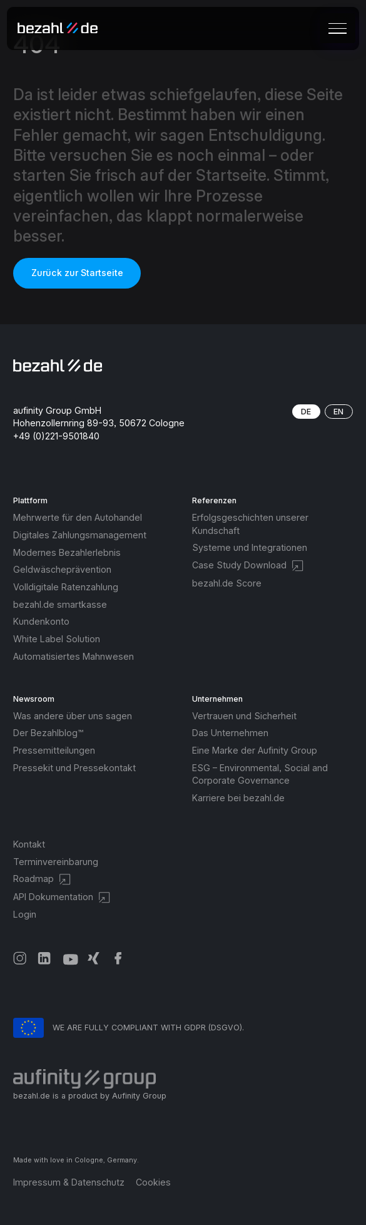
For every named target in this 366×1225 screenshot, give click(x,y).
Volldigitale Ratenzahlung (65, 587)
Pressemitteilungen (54, 750)
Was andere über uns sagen (72, 715)
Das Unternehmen (230, 732)
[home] (62, 28)
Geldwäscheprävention (62, 569)
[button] (335, 28)
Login (24, 914)
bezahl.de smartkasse (60, 604)
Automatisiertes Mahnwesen (73, 656)
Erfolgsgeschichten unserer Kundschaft (250, 524)
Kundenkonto (41, 621)
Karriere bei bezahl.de (238, 797)
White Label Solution (56, 638)
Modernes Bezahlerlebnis (67, 552)
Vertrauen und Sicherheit (244, 715)
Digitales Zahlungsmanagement (79, 535)
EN (338, 411)
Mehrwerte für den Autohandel (77, 517)
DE (306, 411)
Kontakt (29, 844)
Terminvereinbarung (55, 861)
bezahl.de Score (227, 583)
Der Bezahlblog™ (48, 732)
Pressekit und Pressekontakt (74, 767)
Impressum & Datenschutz (69, 1182)
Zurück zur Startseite (77, 272)
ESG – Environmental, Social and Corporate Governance (260, 774)
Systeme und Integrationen (249, 547)
